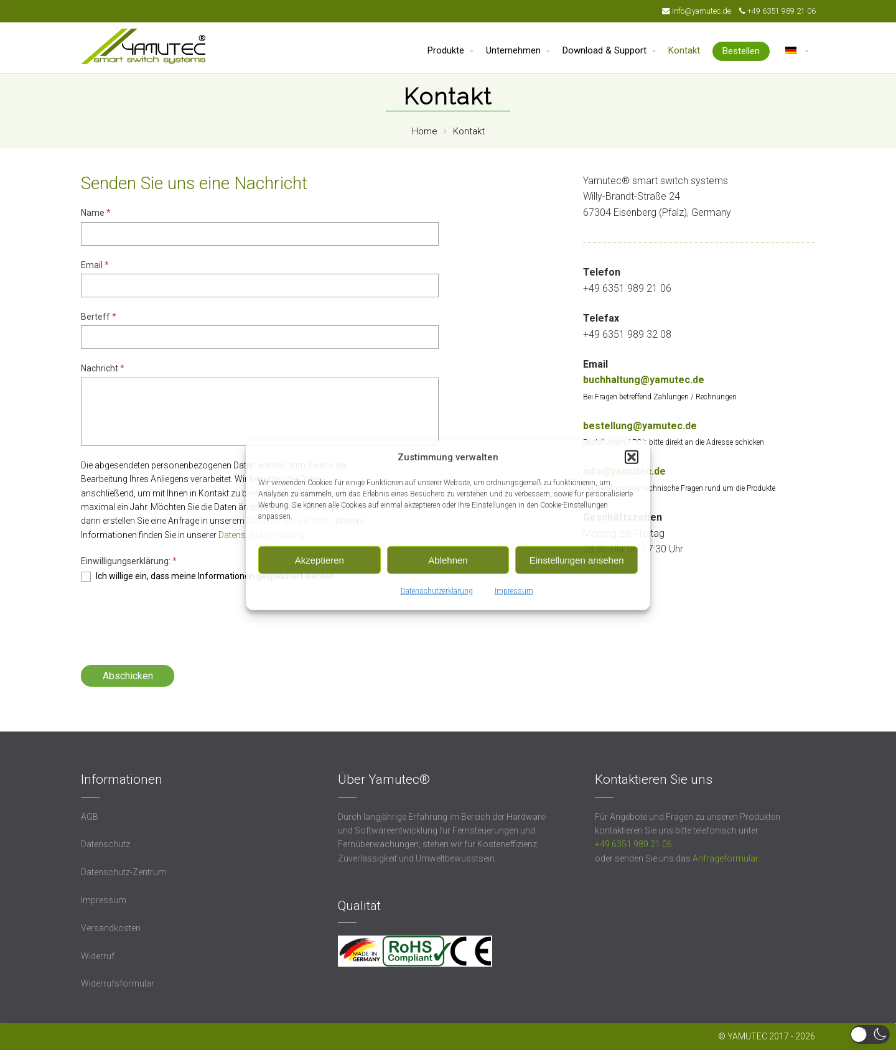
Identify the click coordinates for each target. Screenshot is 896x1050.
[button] (631, 457)
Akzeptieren (319, 559)
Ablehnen (447, 559)
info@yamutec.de (702, 11)
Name (96, 213)
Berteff (98, 317)
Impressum (514, 591)
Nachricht (102, 368)
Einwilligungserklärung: (129, 561)
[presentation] (175, 619)
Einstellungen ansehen (577, 559)
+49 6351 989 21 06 (781, 11)
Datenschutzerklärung (437, 591)
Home (424, 131)
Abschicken (128, 676)
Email (95, 265)
